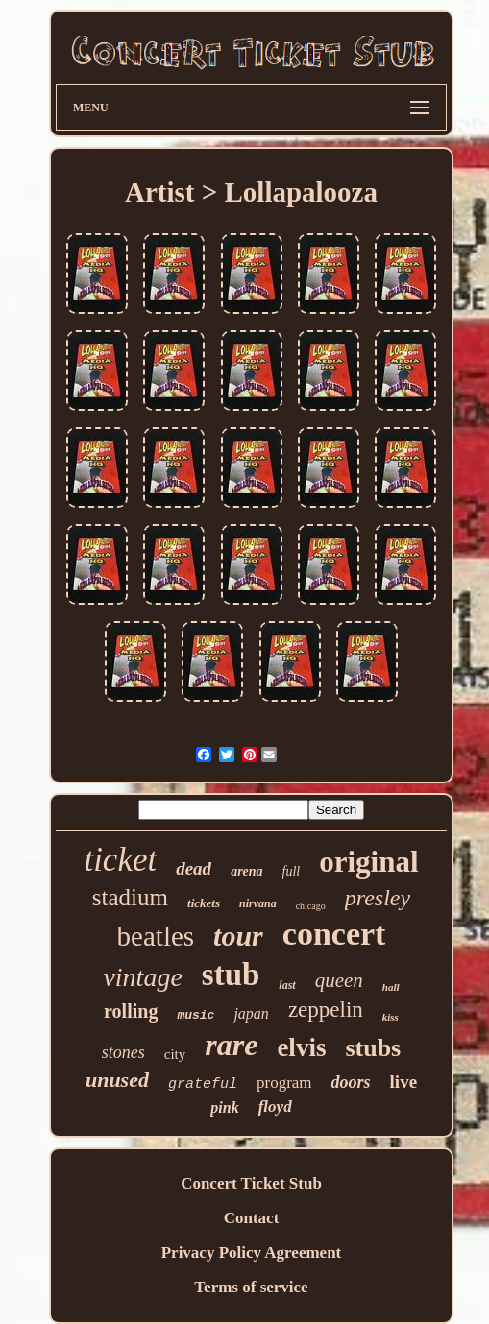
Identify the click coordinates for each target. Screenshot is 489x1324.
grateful (202, 1084)
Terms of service (250, 1287)
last (287, 985)
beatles (156, 936)
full (291, 871)
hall (391, 987)
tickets (203, 903)
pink (224, 1107)
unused (117, 1080)
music (195, 1015)
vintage (142, 977)
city (175, 1054)
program (284, 1082)
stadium (130, 897)
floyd (275, 1106)
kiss (390, 1017)
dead (193, 868)
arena (246, 871)
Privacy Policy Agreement (251, 1252)
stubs (373, 1048)
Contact (252, 1218)
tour (238, 935)
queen (339, 980)
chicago (311, 906)
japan (250, 1013)
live (404, 1081)
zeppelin (325, 1010)
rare (231, 1044)
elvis (301, 1047)
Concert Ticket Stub (251, 1183)
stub (231, 974)
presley (377, 897)
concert (334, 933)
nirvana (258, 903)
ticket (120, 860)
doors (351, 1082)
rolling (131, 1011)
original (368, 862)
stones (123, 1052)
